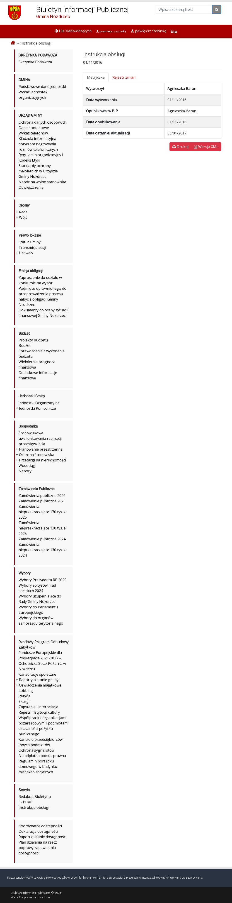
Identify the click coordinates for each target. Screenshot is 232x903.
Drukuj (180, 146)
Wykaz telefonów (33, 133)
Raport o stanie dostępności (42, 836)
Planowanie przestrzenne (41, 449)
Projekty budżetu (33, 340)
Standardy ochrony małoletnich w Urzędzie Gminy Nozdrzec (38, 171)
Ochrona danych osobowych (42, 122)
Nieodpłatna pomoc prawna (42, 755)
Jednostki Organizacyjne (39, 402)
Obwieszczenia (31, 187)
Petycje (25, 696)
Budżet (25, 345)
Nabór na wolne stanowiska (42, 181)
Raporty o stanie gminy (38, 679)
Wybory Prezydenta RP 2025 (42, 579)
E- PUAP (25, 802)
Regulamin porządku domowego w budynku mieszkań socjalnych (38, 766)
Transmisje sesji (32, 247)
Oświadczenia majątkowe (40, 685)
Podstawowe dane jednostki (42, 86)
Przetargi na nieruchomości (42, 460)
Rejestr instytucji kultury (39, 712)
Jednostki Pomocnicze (37, 408)
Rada (23, 211)
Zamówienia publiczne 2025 (42, 501)
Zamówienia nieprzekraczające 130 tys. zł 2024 (42, 550)
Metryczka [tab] (96, 77)
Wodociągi (27, 465)
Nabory (25, 470)
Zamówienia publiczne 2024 (42, 538)
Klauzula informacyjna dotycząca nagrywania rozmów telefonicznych (38, 144)
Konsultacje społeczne (37, 674)
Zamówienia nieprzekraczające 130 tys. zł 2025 (42, 528)
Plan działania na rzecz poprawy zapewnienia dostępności (38, 848)
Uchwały (26, 252)
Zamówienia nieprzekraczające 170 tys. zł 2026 (42, 512)
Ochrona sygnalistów (36, 750)
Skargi (24, 701)
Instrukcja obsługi (34, 807)
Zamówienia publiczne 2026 (42, 495)
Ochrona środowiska (36, 454)
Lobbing (26, 690)
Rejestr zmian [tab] (123, 77)
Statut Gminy (30, 242)
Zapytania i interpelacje (38, 706)
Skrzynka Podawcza (35, 61)
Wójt (23, 217)
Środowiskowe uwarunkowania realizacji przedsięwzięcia (40, 438)
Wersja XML (206, 146)
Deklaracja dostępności (38, 831)
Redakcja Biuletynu (35, 796)
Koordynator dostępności (40, 825)
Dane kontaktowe (34, 127)
